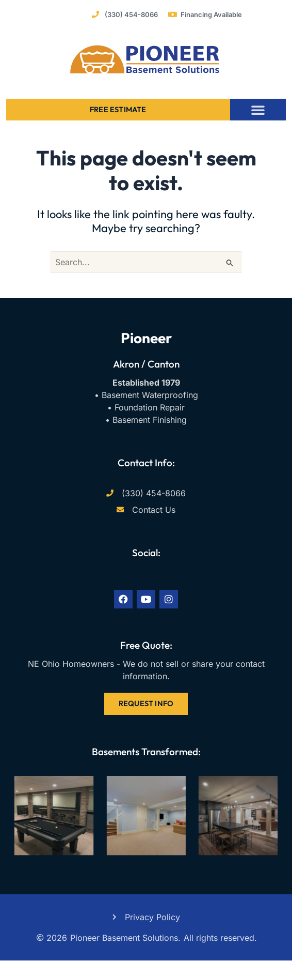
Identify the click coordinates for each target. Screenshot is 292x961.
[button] (258, 109)
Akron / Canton (146, 364)
